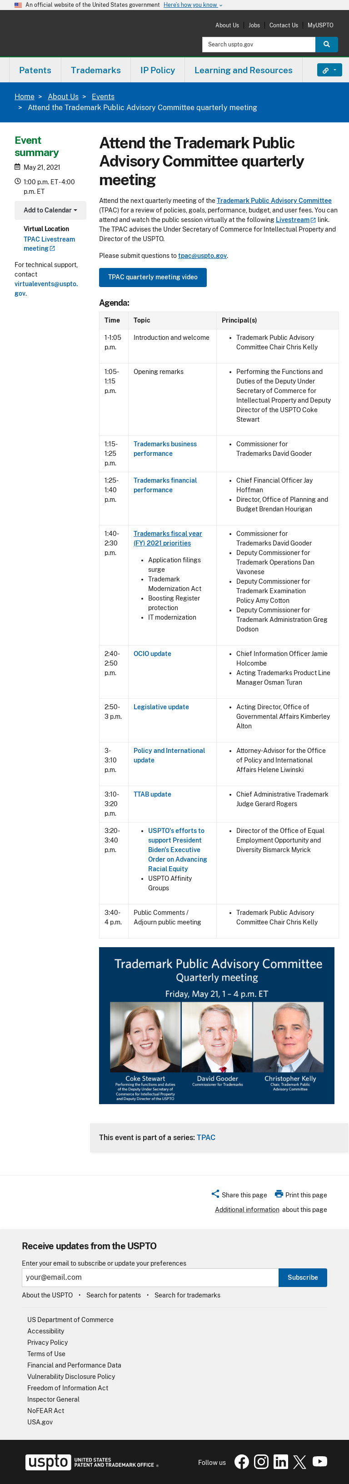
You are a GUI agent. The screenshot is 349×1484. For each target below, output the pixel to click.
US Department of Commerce (70, 1319)
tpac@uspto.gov (202, 255)
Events (103, 96)
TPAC (206, 1137)
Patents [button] (35, 70)
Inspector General (53, 1399)
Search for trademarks (187, 1295)
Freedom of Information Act (67, 1388)
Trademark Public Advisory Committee (274, 200)
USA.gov (40, 1422)
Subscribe (303, 1277)
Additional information (247, 1209)
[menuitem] (35, 69)
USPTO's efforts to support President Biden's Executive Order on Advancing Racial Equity (177, 850)
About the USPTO (47, 1295)
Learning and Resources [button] (243, 70)
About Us (227, 25)
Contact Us (283, 25)
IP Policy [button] (157, 70)
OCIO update (152, 653)
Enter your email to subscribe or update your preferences (104, 1263)
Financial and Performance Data (74, 1365)
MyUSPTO (321, 25)
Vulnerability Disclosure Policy (71, 1376)
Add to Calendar (49, 211)
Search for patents (113, 1295)
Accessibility (45, 1331)
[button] (238, 1196)
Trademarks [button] (96, 70)
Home (25, 96)
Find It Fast (323, 70)
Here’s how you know (194, 5)
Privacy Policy (47, 1342)
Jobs (254, 25)
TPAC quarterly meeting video (153, 277)
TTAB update (152, 794)
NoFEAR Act (45, 1410)
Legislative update (161, 707)
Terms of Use (46, 1354)
